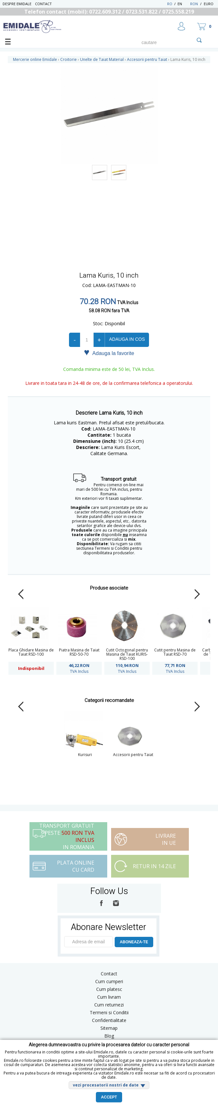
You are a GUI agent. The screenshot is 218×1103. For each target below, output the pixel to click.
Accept (109, 1097)
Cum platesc (109, 989)
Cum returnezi (109, 1005)
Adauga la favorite (109, 352)
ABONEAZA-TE (134, 942)
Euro (208, 3)
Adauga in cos (127, 339)
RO (169, 3)
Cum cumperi (109, 981)
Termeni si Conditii (109, 1012)
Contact (43, 3)
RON (194, 3)
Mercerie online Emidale (35, 59)
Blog (109, 1036)
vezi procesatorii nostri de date (106, 1085)
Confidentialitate (109, 1020)
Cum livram (109, 997)
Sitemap (109, 1028)
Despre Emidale (17, 3)
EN (183, 3)
